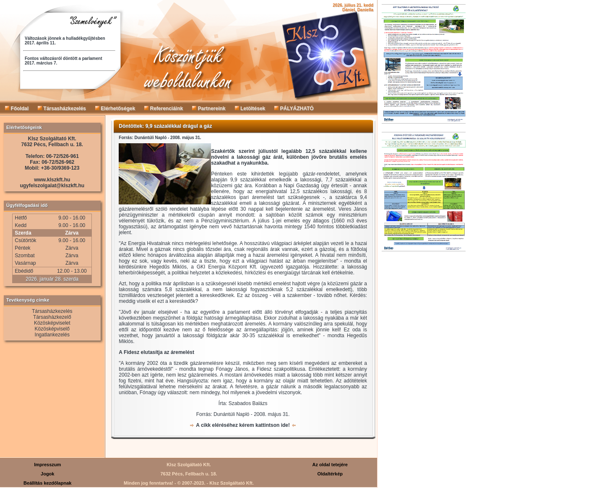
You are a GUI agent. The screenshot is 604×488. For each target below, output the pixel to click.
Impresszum (47, 464)
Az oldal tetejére (330, 464)
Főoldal (17, 108)
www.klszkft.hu (52, 180)
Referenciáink (163, 108)
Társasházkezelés (62, 108)
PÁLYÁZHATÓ (293, 108)
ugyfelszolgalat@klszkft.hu (52, 185)
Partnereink (208, 108)
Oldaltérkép (330, 473)
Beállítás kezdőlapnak (47, 482)
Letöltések (250, 108)
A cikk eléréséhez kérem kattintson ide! (243, 425)
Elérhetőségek (115, 108)
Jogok (47, 473)
